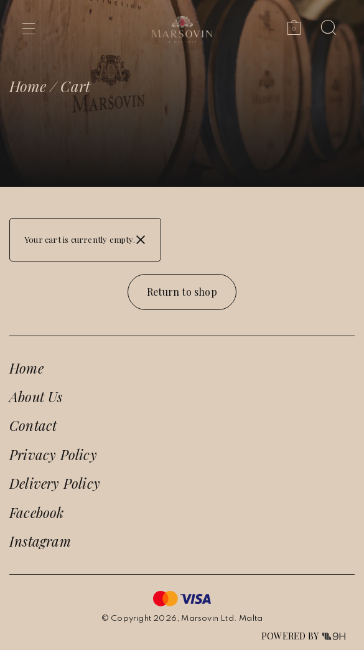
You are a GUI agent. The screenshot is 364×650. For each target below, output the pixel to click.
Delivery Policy (54, 483)
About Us (36, 396)
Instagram (40, 541)
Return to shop (182, 291)
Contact (33, 425)
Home (27, 86)
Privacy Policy (53, 454)
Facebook (36, 512)
